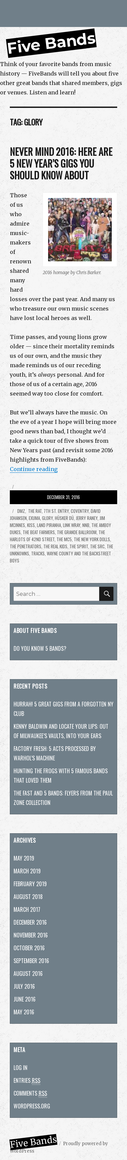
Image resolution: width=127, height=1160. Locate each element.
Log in (20, 1068)
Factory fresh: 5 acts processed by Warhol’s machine (55, 753)
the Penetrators (25, 546)
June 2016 (25, 999)
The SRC (97, 546)
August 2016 (28, 973)
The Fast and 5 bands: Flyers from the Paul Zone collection (63, 798)
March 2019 (27, 871)
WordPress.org (32, 1106)
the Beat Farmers (39, 532)
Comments (30, 1093)
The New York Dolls (92, 539)
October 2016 (29, 948)
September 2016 (31, 961)
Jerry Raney (87, 518)
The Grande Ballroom (77, 532)
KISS (31, 525)
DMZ (20, 511)
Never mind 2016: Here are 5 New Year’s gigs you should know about (61, 163)
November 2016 (31, 935)
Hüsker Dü (64, 518)
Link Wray (71, 525)
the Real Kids (55, 546)
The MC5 (64, 539)
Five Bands (51, 43)
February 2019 (30, 884)
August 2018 (28, 897)
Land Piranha (49, 525)
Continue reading (34, 469)
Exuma (34, 518)
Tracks (38, 553)
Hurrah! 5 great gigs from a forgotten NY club (63, 709)
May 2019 (24, 858)
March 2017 (27, 909)
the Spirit (78, 546)
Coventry (80, 511)
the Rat (34, 511)
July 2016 (24, 986)
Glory (47, 518)
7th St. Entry (56, 511)
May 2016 (24, 1012)
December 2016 (30, 922)
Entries (27, 1080)
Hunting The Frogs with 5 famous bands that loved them (61, 775)
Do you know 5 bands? (40, 648)
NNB (85, 525)
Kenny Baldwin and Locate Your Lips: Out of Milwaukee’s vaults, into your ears (61, 731)
